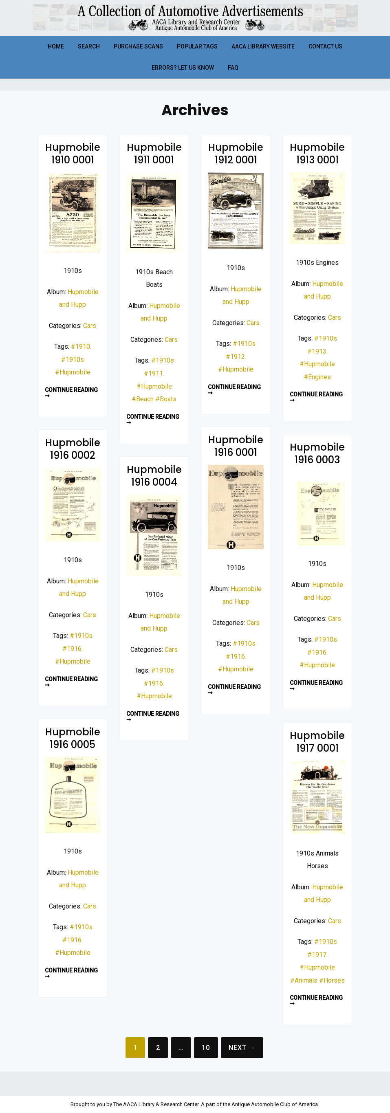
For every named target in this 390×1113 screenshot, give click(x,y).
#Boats (165, 399)
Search (89, 46)
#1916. (236, 656)
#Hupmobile (72, 372)
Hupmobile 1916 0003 (317, 453)
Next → (242, 1047)
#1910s (72, 359)
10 (206, 1047)
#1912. (236, 357)
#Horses (332, 980)
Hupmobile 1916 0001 (235, 446)
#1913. (317, 351)
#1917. (317, 955)
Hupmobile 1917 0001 (317, 742)
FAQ (233, 67)
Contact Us (325, 46)
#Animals (303, 980)
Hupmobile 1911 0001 (154, 154)
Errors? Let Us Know (183, 67)
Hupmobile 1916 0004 (154, 476)
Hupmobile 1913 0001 (317, 154)
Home (56, 46)
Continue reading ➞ (71, 392)
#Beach (143, 399)
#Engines (317, 377)
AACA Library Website (263, 46)
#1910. (81, 346)
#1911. (154, 373)
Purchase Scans (138, 46)
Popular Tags (197, 46)
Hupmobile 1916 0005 (72, 738)
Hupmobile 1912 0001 (235, 154)
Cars (89, 326)
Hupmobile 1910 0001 (72, 154)
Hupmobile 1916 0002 (72, 449)
